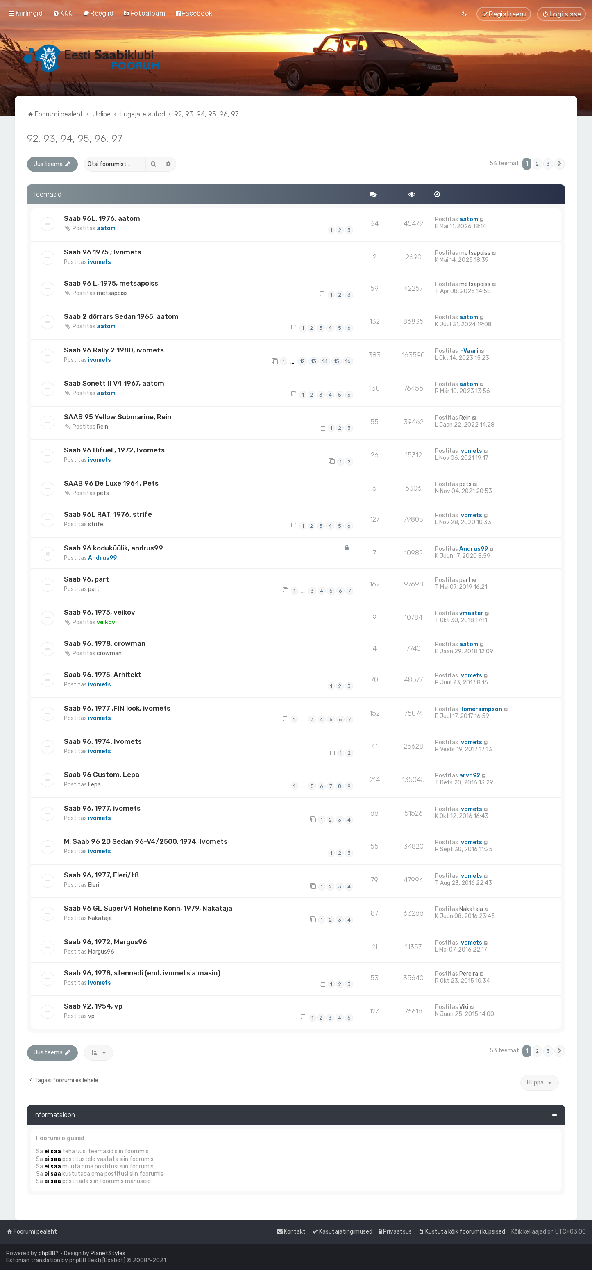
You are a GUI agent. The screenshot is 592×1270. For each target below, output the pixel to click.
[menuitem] (63, 13)
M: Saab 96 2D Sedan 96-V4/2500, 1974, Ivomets (145, 841)
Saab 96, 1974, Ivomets (103, 741)
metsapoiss (474, 253)
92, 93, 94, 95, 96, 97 (74, 138)
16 (348, 361)
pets (103, 493)
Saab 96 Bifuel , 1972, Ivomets (114, 450)
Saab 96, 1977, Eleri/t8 (101, 875)
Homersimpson (480, 709)
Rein (102, 426)
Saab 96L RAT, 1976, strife (108, 514)
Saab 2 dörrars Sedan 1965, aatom (121, 316)
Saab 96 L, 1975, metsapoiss (111, 283)
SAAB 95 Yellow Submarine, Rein (117, 417)
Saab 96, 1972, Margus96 (105, 942)
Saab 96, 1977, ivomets (102, 808)
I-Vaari (469, 351)
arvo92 (469, 775)
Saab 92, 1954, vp (93, 1006)
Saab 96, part (86, 579)
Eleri (93, 885)
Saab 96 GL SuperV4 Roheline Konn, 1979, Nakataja (148, 908)
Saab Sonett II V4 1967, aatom (114, 383)
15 (336, 361)
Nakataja (100, 918)
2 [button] (537, 164)
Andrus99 (102, 557)
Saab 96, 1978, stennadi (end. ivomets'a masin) (142, 973)
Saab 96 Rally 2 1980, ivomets (114, 350)
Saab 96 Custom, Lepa (101, 774)
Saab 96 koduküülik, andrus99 (113, 548)
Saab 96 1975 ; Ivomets (102, 252)
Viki (463, 1007)
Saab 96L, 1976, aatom (102, 218)
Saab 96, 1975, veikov (99, 612)
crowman (109, 653)
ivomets (99, 262)
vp (91, 1016)
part (94, 589)
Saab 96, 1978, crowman (104, 643)
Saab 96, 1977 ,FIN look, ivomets (117, 708)
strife (95, 524)
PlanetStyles (108, 1253)
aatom (106, 228)
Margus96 (101, 951)
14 (325, 361)
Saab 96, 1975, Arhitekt (102, 674)
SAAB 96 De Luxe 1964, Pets (111, 483)
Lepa (94, 784)
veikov (106, 622)
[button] (559, 164)
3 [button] (548, 164)
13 (313, 361)
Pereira (468, 973)
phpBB (47, 1253)
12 (302, 361)
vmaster (471, 613)
